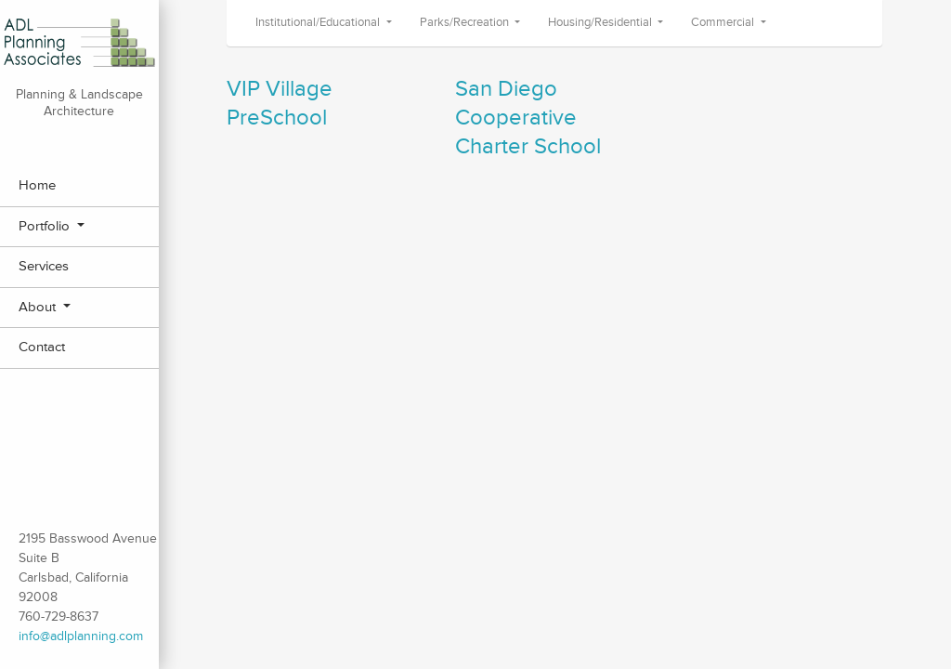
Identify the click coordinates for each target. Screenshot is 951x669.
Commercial (724, 22)
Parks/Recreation (466, 22)
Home (37, 185)
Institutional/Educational (319, 22)
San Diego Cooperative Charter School (528, 117)
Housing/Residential (601, 22)
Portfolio (46, 226)
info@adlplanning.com (81, 636)
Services (44, 266)
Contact (42, 347)
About (39, 307)
